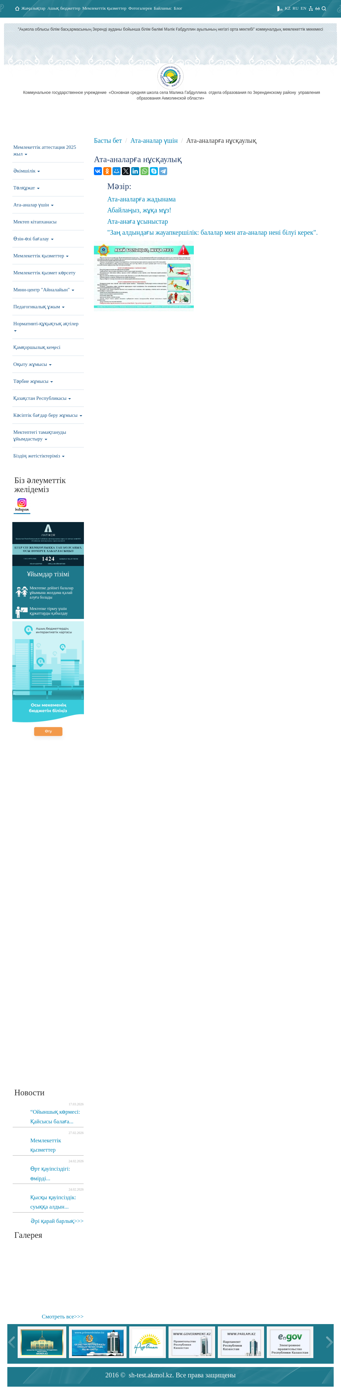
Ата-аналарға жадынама (141, 199)
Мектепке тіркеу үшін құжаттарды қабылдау (42, 612)
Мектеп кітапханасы (35, 221)
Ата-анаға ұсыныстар (137, 221)
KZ (287, 8)
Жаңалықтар (33, 8)
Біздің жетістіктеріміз (39, 455)
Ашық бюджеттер (63, 8)
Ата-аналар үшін (33, 204)
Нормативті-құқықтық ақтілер (46, 326)
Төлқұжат (26, 187)
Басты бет (108, 140)
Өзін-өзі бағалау (33, 238)
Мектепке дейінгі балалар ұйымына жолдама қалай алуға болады (45, 593)
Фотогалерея (140, 8)
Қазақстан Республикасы (42, 398)
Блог (178, 8)
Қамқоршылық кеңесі (37, 347)
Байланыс (163, 8)
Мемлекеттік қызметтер (104, 8)
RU (296, 8)
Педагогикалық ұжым (39, 306)
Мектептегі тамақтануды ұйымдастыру (39, 435)
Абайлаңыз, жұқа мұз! (139, 210)
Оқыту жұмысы (32, 364)
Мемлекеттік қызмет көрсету (44, 272)
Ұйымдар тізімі (48, 574)
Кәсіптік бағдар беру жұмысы (47, 415)
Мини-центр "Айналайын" (43, 289)
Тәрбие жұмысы (33, 381)
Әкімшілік (26, 170)
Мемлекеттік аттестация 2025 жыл (44, 150)
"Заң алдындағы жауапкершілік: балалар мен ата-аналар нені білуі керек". (212, 232)
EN (303, 8)
